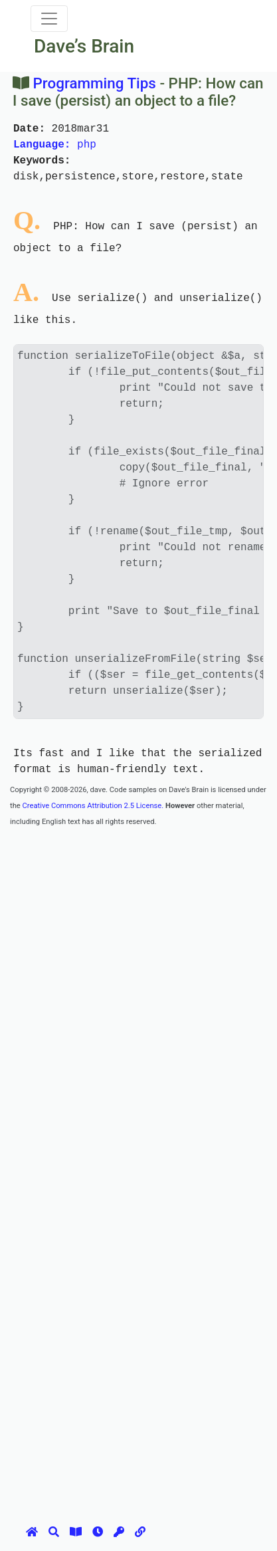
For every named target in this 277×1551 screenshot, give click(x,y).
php (54, 145)
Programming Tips (94, 83)
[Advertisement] (138, 967)
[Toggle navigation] (49, 18)
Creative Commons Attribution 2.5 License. (93, 805)
